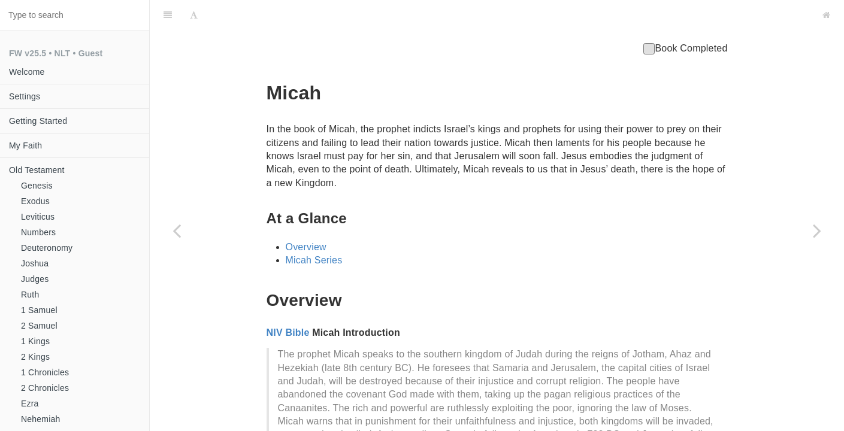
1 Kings (35, 341)
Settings (24, 96)
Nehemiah (40, 419)
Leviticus (38, 216)
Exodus (35, 201)
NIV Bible (288, 303)
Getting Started (38, 121)
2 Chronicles (45, 388)
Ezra (30, 403)
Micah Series (314, 230)
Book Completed (685, 18)
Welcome (27, 72)
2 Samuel (39, 325)
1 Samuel (39, 310)
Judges (35, 279)
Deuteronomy (46, 248)
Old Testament (37, 170)
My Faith (25, 145)
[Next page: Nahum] (817, 230)
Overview (306, 217)
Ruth (30, 294)
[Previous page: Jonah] (177, 230)
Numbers (38, 232)
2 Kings (35, 357)
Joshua (35, 263)
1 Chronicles (45, 372)
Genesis (37, 185)
